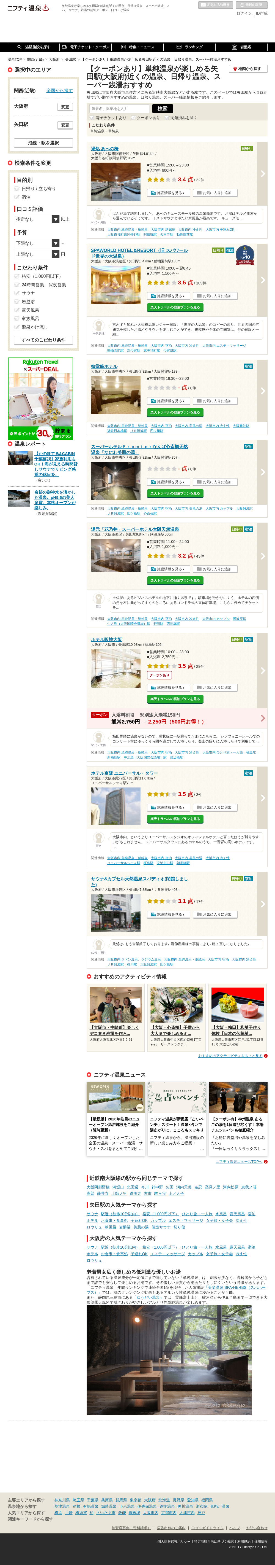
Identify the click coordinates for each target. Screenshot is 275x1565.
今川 (145, 1187)
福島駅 (251, 752)
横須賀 (81, 1512)
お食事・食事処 (114, 1220)
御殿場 (134, 1512)
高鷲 (90, 1193)
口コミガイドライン (207, 1528)
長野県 (178, 1500)
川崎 (69, 1512)
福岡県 (207, 1500)
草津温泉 (62, 1506)
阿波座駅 (239, 619)
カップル (158, 1220)
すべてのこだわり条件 (43, 340)
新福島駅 (113, 757)
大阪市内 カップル (219, 508)
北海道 (164, 1500)
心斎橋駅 (150, 513)
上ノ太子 (176, 1193)
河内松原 (230, 1187)
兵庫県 (107, 1500)
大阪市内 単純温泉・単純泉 (127, 230)
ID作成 (262, 13)
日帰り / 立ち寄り (39, 188)
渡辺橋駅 (176, 757)
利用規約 (244, 1542)
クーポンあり (148, 117)
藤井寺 (103, 1193)
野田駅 (158, 624)
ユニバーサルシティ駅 (123, 863)
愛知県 (193, 1500)
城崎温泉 (109, 1506)
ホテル (92, 1220)
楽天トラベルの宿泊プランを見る (175, 307)
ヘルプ (234, 1528)
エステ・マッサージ (186, 1220)
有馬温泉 (90, 1506)
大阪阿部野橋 (98, 1187)
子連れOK (139, 1220)
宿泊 (251, 1214)
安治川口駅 (165, 863)
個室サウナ (161, 1227)
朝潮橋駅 (183, 863)
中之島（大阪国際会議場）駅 (128, 624)
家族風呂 (30, 318)
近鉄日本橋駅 (117, 431)
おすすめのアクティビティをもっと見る (230, 1056)
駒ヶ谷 (160, 1193)
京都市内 (169, 1512)
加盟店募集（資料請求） (131, 1528)
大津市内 (187, 1512)
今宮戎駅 (170, 351)
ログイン (244, 13)
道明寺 (135, 1193)
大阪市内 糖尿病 (163, 230)
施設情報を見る (169, 193)
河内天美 (184, 1187)
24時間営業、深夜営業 (44, 285)
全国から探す (59, 90)
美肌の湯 (141, 1227)
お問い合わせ (257, 1528)
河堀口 (118, 1187)
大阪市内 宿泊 (161, 346)
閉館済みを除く (183, 117)
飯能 (122, 1512)
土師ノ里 (119, 1193)
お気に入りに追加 (217, 193)
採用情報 (261, 1542)
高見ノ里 (212, 1187)
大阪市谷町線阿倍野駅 (123, 234)
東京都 (135, 1500)
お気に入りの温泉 (215, 5)
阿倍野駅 (150, 234)
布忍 (198, 1187)
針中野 (157, 1187)
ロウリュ (94, 1227)
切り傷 (179, 1227)
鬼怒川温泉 (219, 1506)
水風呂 (221, 1214)
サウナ (92, 1214)
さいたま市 (106, 1512)
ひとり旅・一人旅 (197, 1214)
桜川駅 (132, 964)
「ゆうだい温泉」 (148, 1297)
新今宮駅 (133, 351)
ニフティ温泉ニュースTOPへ (239, 1162)
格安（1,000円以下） (160, 1214)
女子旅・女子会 (219, 1220)
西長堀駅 (173, 624)
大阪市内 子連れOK (220, 230)
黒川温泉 (185, 1506)
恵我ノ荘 (249, 1187)
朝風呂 (110, 1227)
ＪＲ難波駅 (138, 431)
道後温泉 (167, 1506)
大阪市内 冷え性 (190, 230)
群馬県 (121, 1500)
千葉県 (92, 1500)
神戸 (201, 1512)
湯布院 (201, 1506)
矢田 (170, 1187)
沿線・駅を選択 (43, 142)
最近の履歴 (252, 5)
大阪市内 (150, 1512)
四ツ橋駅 (156, 431)
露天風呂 (237, 1214)
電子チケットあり (111, 117)
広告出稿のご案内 (171, 1528)
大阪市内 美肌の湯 (188, 426)
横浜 (58, 1512)
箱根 (76, 1506)
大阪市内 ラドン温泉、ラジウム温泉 (134, 959)
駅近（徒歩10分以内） (120, 1214)
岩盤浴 (125, 1227)
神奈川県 (62, 1500)
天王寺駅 (166, 234)
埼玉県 (78, 1500)
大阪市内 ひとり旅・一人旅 (222, 752)
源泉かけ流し (35, 327)
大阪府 (150, 1500)
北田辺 (132, 1187)
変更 (65, 107)
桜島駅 (148, 863)
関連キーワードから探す (30, 1519)
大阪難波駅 (241, 426)
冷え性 (241, 1220)
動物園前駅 (185, 234)
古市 (148, 1193)
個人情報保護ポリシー (174, 1542)
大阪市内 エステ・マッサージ (224, 346)
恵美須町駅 (152, 351)
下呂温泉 (127, 1506)
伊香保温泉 (147, 1506)
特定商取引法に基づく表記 (214, 1542)
